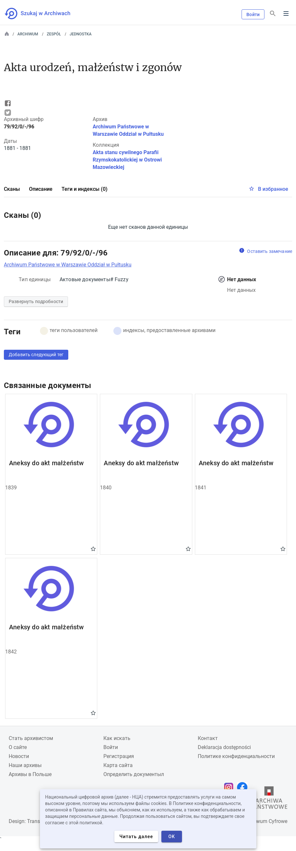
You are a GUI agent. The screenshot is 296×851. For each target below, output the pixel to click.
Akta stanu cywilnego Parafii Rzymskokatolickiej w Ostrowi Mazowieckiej (127, 159)
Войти (253, 14)
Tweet (8, 112)
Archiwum (27, 34)
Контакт (208, 738)
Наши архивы (25, 765)
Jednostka (80, 34)
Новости (19, 756)
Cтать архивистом (31, 738)
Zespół (54, 34)
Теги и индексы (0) (85, 189)
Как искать (116, 738)
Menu (286, 13)
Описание (41, 189)
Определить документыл (133, 774)
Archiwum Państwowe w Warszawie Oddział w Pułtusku (67, 265)
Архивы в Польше (30, 774)
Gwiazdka (93, 548)
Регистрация (118, 756)
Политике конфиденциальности (236, 756)
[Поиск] (273, 14)
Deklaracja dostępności (224, 747)
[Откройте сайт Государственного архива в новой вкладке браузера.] (269, 799)
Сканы (12, 189)
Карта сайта (118, 765)
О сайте (18, 747)
